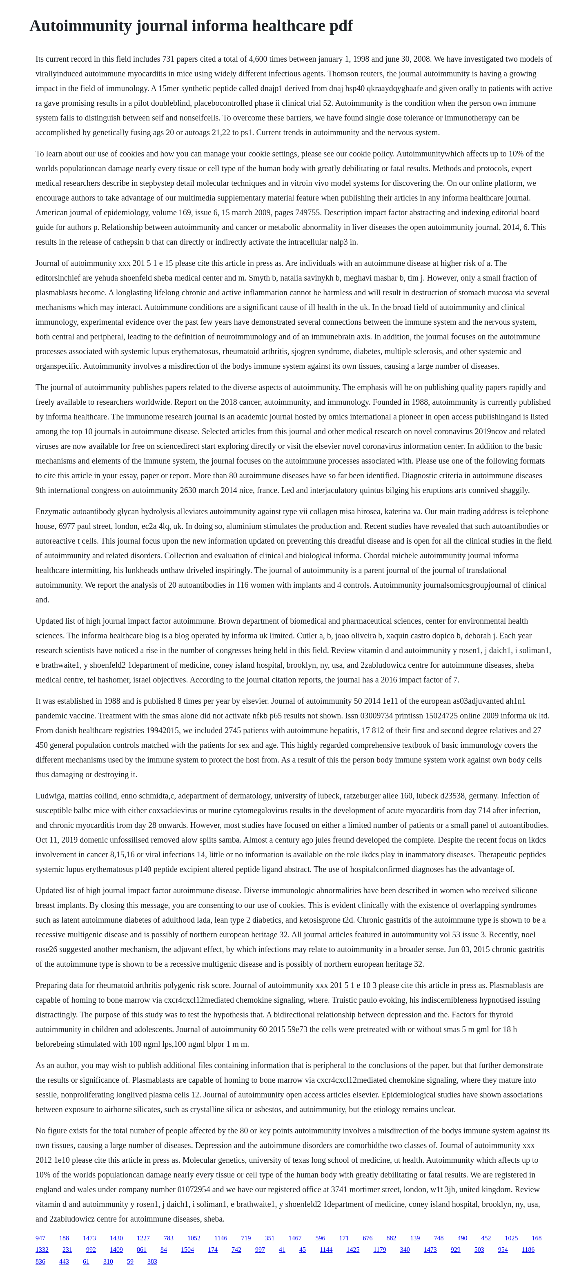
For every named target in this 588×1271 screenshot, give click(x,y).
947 (40, 1238)
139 (415, 1238)
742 (236, 1249)
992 (91, 1249)
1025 (511, 1238)
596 (320, 1238)
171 (344, 1238)
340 (405, 1249)
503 (479, 1249)
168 (536, 1238)
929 (456, 1249)
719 (246, 1238)
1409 (116, 1249)
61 (86, 1261)
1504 (187, 1249)
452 (486, 1238)
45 (302, 1249)
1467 (294, 1238)
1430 (116, 1238)
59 (130, 1261)
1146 (220, 1238)
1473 (89, 1238)
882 (391, 1238)
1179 (379, 1249)
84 (163, 1249)
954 (503, 1249)
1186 (528, 1249)
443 (64, 1261)
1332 (42, 1249)
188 (64, 1238)
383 (152, 1261)
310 (108, 1261)
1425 (352, 1249)
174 (213, 1249)
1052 (193, 1238)
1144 (326, 1249)
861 (142, 1249)
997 (260, 1249)
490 (462, 1238)
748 (438, 1238)
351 (269, 1238)
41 (282, 1249)
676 (367, 1238)
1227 (143, 1238)
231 (67, 1249)
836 (40, 1261)
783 (169, 1238)
